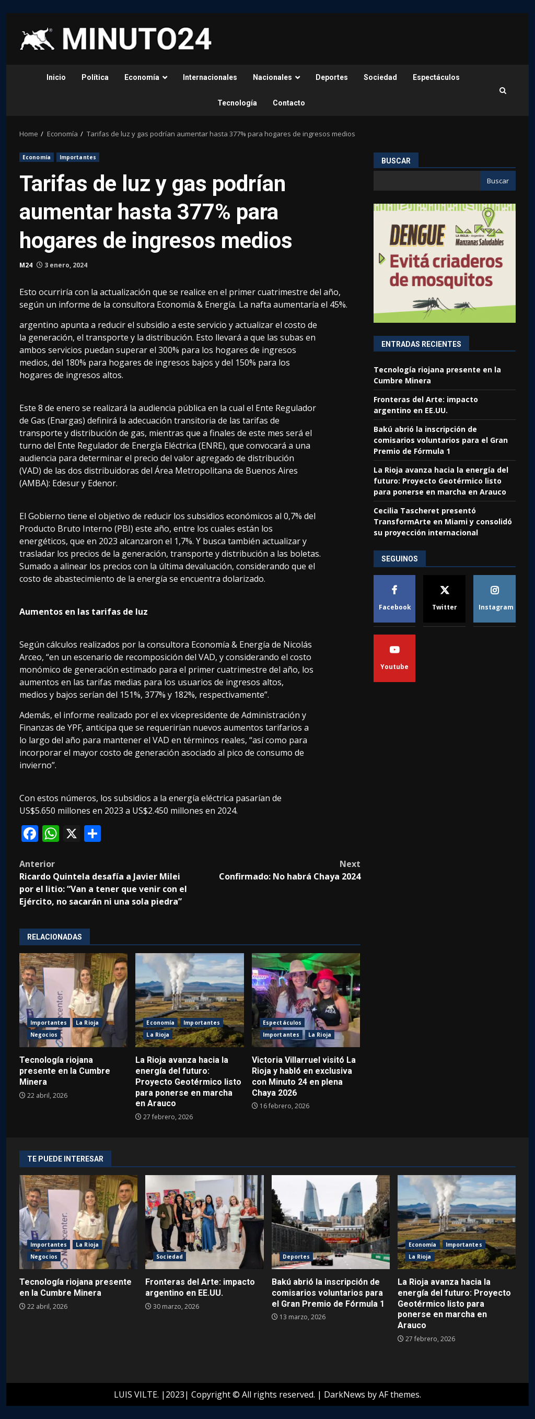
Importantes (78, 157)
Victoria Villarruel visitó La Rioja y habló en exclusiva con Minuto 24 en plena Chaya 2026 (306, 1000)
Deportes (332, 77)
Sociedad (380, 77)
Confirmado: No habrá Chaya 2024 (275, 870)
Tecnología (237, 103)
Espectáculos (436, 77)
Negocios (43, 1034)
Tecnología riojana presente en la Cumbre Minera (73, 1000)
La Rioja (87, 1022)
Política (95, 77)
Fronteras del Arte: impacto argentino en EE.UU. (204, 1222)
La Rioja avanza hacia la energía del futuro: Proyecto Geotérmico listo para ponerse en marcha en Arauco (189, 1000)
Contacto (289, 103)
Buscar (396, 161)
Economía (141, 77)
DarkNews (344, 1394)
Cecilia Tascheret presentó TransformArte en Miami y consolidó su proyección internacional (443, 521)
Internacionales (210, 77)
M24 (25, 265)
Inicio (56, 77)
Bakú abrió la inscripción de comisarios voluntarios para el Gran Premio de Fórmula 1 (441, 440)
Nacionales (272, 77)
